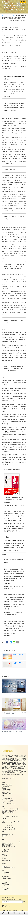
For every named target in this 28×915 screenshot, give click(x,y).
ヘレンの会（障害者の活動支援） (8, 867)
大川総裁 (4, 149)
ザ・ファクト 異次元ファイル (8, 827)
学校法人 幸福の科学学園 (7, 843)
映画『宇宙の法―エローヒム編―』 (9, 810)
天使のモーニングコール (7, 829)
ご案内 (3, 910)
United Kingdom (6, 878)
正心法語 (13, 291)
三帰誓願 (6, 63)
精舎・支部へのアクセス (7, 789)
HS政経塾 (4, 848)
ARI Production (6, 822)
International (5, 872)
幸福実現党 (4, 834)
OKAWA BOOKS (6, 889)
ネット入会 (14, 60)
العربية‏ (3, 885)
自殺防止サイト (5, 866)
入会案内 (23, 1)
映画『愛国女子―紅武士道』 (7, 811)
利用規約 (9, 910)
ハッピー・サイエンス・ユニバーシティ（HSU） (11, 842)
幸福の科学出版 (5, 798)
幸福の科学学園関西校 (7, 845)
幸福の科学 (4, 784)
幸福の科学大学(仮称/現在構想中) (9, 846)
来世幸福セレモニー (6, 860)
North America (6, 873)
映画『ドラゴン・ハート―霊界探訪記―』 (10, 816)
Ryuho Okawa (5, 888)
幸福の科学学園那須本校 (7, 844)
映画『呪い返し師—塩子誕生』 (8, 812)
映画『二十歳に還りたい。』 (7, 815)
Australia (4, 882)
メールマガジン (5, 787)
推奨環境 (15, 910)
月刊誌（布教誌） (22, 128)
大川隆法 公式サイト (6, 786)
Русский (5, 884)
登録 (24, 901)
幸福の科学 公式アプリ (7, 792)
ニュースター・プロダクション (8, 821)
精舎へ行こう (5, 788)
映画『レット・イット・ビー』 (7, 813)
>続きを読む (7, 96)
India (3, 879)
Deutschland (5, 876)
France (4, 877)
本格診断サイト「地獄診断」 (7, 793)
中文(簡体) (4, 883)
